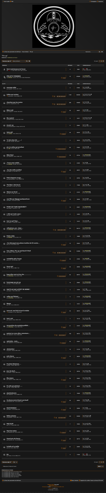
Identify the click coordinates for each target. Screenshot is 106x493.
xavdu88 (86, 87)
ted (9, 447)
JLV (9, 244)
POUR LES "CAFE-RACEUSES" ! (17, 207)
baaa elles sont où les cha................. (19, 274)
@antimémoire (11, 393)
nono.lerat (86, 318)
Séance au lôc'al (12, 192)
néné (9, 141)
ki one (85, 124)
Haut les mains (12, 431)
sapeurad (86, 139)
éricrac (85, 363)
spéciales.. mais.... (13, 341)
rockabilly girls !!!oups (14, 259)
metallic (10, 252)
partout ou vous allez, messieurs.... (18, 333)
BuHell (9, 372)
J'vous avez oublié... (13, 163)
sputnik (9, 222)
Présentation (27, 77)
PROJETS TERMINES (14, 76)
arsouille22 (86, 423)
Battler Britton (87, 94)
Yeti (9, 305)
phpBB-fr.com (55, 488)
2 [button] (101, 61)
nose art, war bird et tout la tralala (18, 310)
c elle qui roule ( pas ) (14, 214)
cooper (85, 177)
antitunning (86, 154)
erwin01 (10, 186)
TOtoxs (9, 455)
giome (9, 350)
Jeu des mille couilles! (14, 170)
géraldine (10, 417)
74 (59, 96)
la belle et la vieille (13, 446)
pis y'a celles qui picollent (15, 147)
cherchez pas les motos (14, 102)
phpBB (49, 486)
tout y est (10, 318)
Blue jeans (10, 378)
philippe (86, 399)
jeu (8, 454)
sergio (9, 290)
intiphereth (10, 156)
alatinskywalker (11, 179)
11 (59, 104)
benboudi (10, 77)
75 (61, 96)
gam (9, 365)
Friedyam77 (10, 111)
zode (9, 148)
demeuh (86, 132)
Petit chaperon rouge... (14, 178)
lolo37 (85, 110)
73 (57, 96)
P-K (9, 103)
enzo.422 (86, 310)
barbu (11, 312)
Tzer (9, 268)
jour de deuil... (11, 371)
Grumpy (86, 348)
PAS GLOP (10, 424)
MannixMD (56, 484)
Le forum (25, 70)
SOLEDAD (86, 235)
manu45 (10, 319)
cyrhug (85, 169)
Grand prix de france (13, 438)
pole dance (10, 356)
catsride (10, 133)
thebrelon (86, 446)
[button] (103, 61)
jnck (85, 454)
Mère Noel (10, 155)
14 (64, 104)
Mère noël (10, 110)
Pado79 (86, 102)
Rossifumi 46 (11, 401)
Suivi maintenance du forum (16, 69)
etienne (86, 242)
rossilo (85, 438)
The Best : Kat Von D (13, 185)
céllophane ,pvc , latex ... (15, 228)
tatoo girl (10, 132)
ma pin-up (10, 125)
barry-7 (85, 430)
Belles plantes (11, 416)
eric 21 (9, 260)
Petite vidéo (11, 236)
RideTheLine (87, 415)
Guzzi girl (10, 266)
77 (64, 96)
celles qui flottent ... (13, 296)
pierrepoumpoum (12, 126)
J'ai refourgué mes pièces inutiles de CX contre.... (23, 243)
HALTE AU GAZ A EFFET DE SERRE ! (18, 289)
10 (57, 104)
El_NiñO (86, 213)
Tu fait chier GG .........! (14, 140)
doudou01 (10, 88)
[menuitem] (11, 2)
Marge (9, 303)
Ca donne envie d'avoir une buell (17, 400)
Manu (9, 283)
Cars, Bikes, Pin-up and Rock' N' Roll (19, 251)
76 (62, 96)
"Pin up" (5, 56)
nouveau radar (11, 87)
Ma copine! (10, 118)
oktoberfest (10, 349)
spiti (9, 215)
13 (62, 104)
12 (61, 104)
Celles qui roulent (12, 94)
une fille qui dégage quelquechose (18, 199)
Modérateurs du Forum (12, 57)
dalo (9, 70)
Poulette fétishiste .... (14, 364)
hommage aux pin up (14, 282)
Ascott (11, 96)
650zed (9, 171)
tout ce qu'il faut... (13, 221)
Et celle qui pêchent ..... (14, 386)
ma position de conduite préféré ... (18, 325)
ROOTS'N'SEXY (12, 408)
